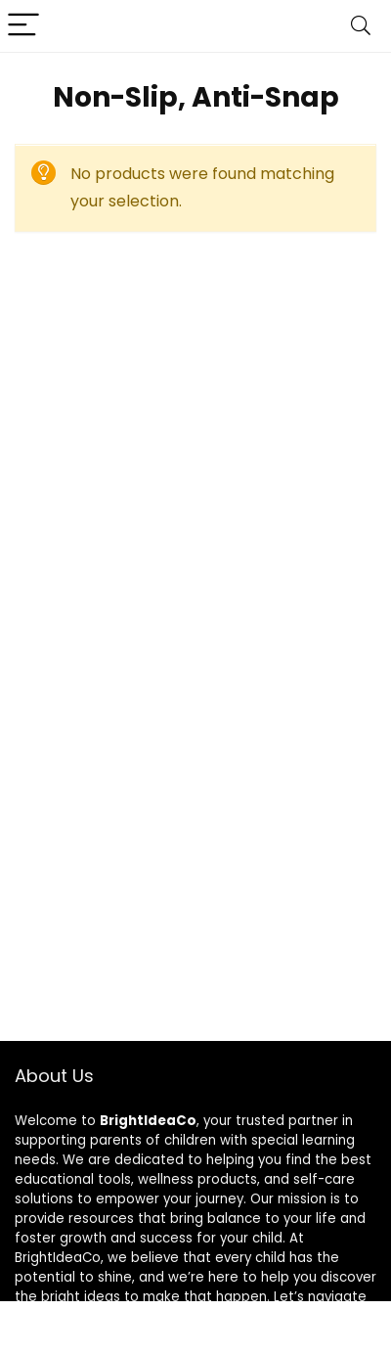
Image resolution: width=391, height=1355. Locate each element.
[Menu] (23, 26)
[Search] (360, 26)
